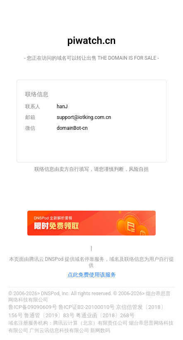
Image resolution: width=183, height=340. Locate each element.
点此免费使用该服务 (91, 275)
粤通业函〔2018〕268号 (105, 315)
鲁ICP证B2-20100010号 (86, 307)
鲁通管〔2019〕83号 (49, 315)
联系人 (32, 106)
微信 (30, 128)
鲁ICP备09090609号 (32, 307)
